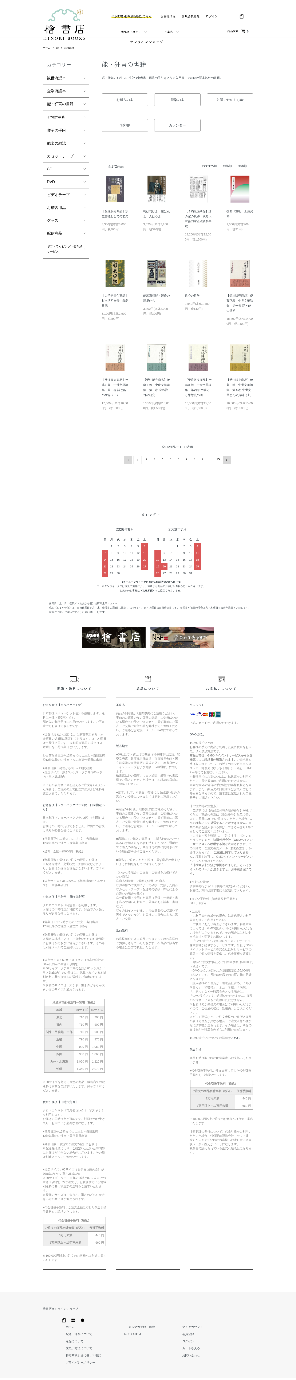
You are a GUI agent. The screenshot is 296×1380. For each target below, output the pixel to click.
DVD (51, 188)
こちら (235, 1041)
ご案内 (168, 32)
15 (217, 464)
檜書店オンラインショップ (60, 1312)
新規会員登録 (191, 16)
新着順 (242, 170)
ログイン (212, 16)
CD (49, 175)
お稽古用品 (56, 214)
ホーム (46, 52)
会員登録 (239, 1319)
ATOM (200, 1319)
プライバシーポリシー (147, 1347)
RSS (190, 1319)
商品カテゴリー (131, 32)
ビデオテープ (58, 201)
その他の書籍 (58, 123)
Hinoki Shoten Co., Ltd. (149, 1371)
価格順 (227, 170)
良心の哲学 (192, 300)
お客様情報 (168, 16)
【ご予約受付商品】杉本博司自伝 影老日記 (115, 305)
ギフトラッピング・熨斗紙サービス (62, 260)
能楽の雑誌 (56, 150)
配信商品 (54, 240)
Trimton (169, 1371)
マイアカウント (243, 1312)
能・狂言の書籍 (65, 52)
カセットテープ (60, 162)
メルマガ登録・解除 (200, 1312)
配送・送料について (146, 1319)
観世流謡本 (56, 83)
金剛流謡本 (56, 96)
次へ (225, 464)
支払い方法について (146, 1333)
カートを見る (241, 1333)
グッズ (52, 227)
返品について (142, 1326)
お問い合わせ (241, 1340)
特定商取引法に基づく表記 (150, 1340)
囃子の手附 (56, 137)
